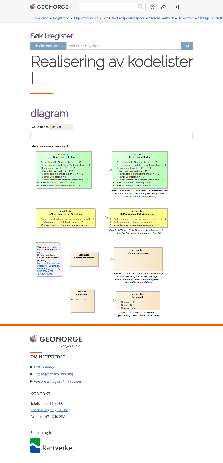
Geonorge (41, 18)
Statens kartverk (161, 18)
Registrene (61, 18)
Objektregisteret (86, 18)
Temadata (185, 18)
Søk (187, 45)
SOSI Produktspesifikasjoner (123, 18)
